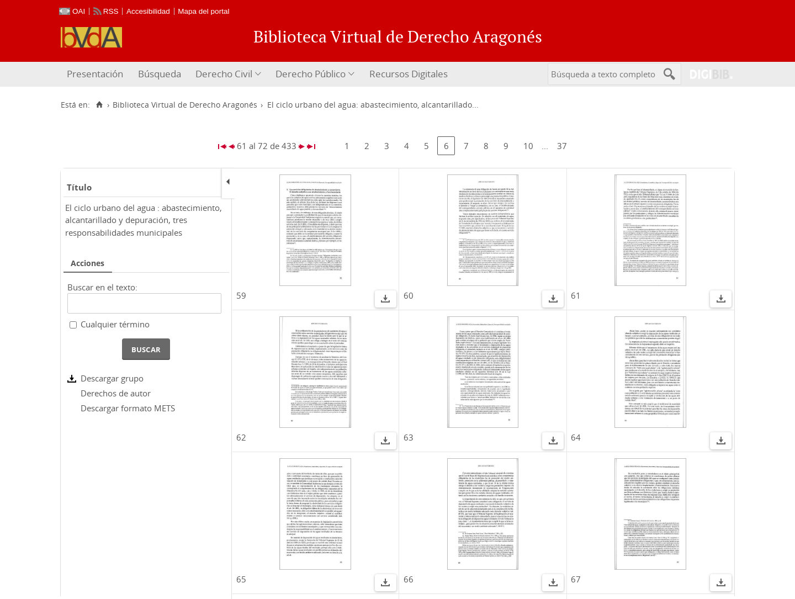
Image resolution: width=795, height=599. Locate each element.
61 (576, 295)
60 (409, 295)
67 (576, 579)
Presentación (95, 73)
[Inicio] (99, 105)
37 (562, 145)
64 (576, 437)
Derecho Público (310, 73)
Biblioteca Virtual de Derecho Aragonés (185, 105)
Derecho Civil (223, 73)
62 (241, 437)
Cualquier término (115, 324)
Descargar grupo (112, 378)
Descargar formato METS (128, 408)
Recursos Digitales (408, 73)
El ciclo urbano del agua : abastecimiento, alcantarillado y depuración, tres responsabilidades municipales (143, 220)
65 (241, 579)
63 (409, 437)
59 (241, 295)
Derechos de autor (116, 393)
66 (409, 579)
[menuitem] (96, 74)
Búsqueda (159, 73)
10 (528, 145)
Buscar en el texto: (102, 287)
